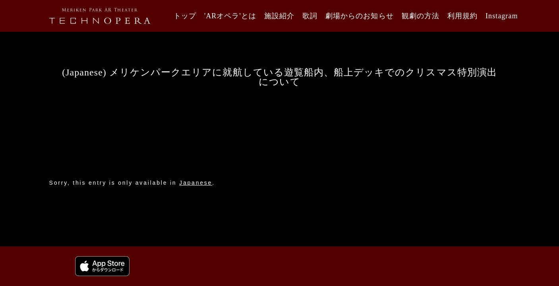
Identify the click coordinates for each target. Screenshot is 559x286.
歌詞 (309, 16)
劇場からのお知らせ (359, 16)
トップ (185, 16)
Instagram (501, 16)
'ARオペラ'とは (230, 16)
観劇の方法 (420, 16)
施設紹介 (279, 16)
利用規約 (462, 16)
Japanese (195, 183)
